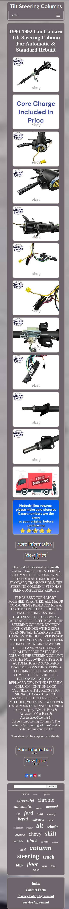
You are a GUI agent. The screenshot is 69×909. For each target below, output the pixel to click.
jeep (52, 865)
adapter (55, 842)
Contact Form (36, 890)
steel (23, 849)
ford (28, 813)
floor (32, 864)
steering (28, 856)
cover (29, 827)
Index (36, 883)
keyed (23, 819)
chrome (46, 800)
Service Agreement (35, 902)
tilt (39, 825)
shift (50, 833)
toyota (44, 841)
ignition (46, 794)
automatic (23, 806)
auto (40, 814)
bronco (20, 835)
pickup (26, 794)
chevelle (36, 795)
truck (48, 857)
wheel (18, 841)
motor (51, 820)
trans (44, 865)
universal (37, 819)
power (36, 869)
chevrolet (25, 800)
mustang (51, 814)
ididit (19, 865)
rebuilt (52, 827)
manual (52, 807)
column (40, 847)
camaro (39, 808)
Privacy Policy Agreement (35, 896)
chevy (35, 834)
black (32, 840)
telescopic (18, 828)
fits (18, 814)
